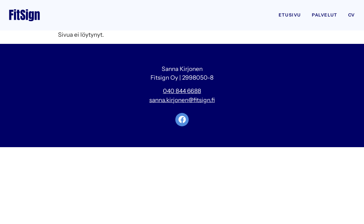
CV (351, 15)
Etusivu (290, 15)
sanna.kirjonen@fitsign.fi (182, 100)
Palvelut (324, 15)
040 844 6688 (182, 91)
